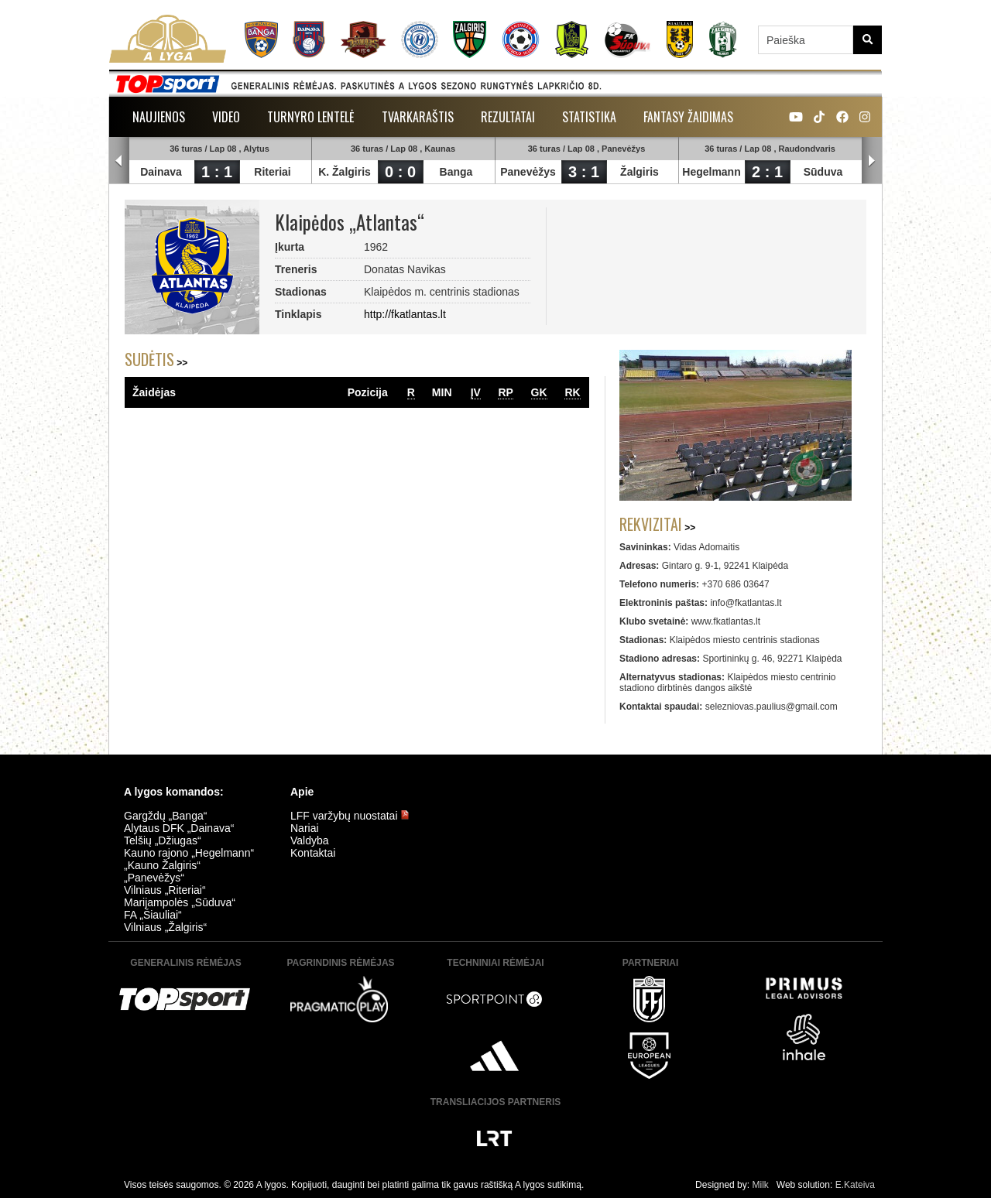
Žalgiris (639, 172)
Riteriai (272, 172)
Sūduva (823, 172)
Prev (119, 161)
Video (226, 117)
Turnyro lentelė (311, 117)
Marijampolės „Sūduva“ (179, 902)
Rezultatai (508, 117)
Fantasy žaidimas (688, 117)
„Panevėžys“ (154, 877)
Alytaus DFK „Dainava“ (179, 828)
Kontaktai (312, 853)
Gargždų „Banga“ (165, 816)
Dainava (161, 172)
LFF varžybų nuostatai (350, 816)
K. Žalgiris (344, 172)
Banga (456, 172)
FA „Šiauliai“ (153, 915)
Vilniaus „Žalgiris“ (165, 927)
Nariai (304, 828)
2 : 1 (767, 171)
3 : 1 (583, 171)
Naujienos (158, 117)
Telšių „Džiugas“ (162, 840)
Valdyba (309, 840)
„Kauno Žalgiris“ (162, 865)
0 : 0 (400, 171)
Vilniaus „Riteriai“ (165, 890)
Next (872, 161)
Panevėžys (528, 172)
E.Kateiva (855, 1184)
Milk (760, 1184)
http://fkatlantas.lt (405, 314)
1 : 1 (216, 171)
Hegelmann (711, 172)
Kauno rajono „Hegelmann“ (189, 853)
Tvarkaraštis (418, 117)
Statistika (589, 117)
